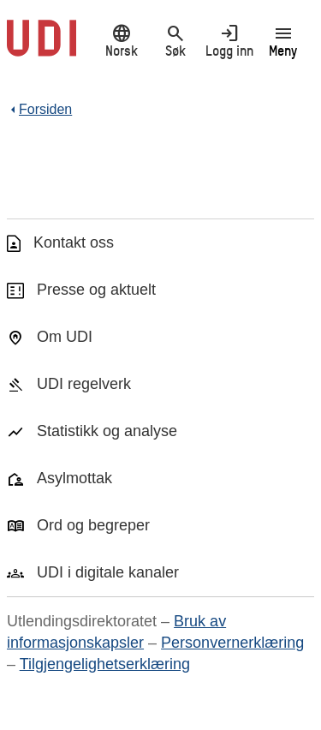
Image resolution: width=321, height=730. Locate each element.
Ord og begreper (93, 525)
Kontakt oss (73, 242)
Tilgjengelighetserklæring (105, 664)
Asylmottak (74, 478)
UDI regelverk (84, 383)
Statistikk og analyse (107, 431)
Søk (175, 40)
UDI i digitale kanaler (108, 572)
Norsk (121, 40)
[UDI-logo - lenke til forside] (41, 47)
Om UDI (64, 336)
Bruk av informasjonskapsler (116, 632)
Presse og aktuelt (96, 289)
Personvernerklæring (232, 642)
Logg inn (229, 40)
